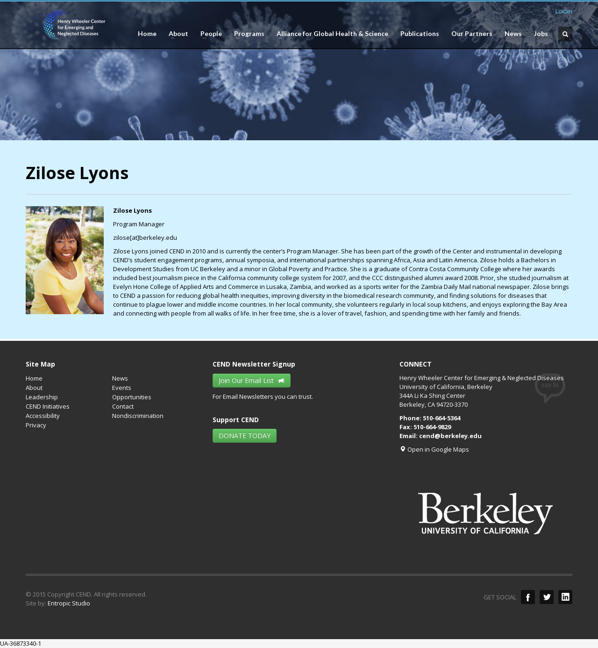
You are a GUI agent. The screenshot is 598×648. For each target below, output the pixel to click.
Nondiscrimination (138, 415)
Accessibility (43, 415)
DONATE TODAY (245, 435)
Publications (419, 33)
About (175, 33)
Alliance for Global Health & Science (329, 33)
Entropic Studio (69, 603)
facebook (528, 597)
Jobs (541, 33)
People (208, 33)
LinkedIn (565, 597)
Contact (123, 406)
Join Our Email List (252, 380)
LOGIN (563, 11)
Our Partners (471, 33)
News (513, 33)
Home (147, 33)
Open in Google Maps (434, 449)
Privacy (36, 425)
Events (121, 387)
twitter (547, 597)
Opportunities (131, 397)
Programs (246, 33)
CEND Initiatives (48, 406)
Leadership (42, 397)
